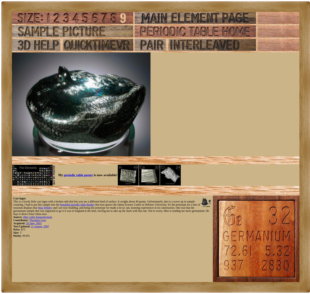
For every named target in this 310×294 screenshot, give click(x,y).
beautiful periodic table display (77, 204)
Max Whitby (45, 207)
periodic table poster (78, 175)
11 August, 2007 (40, 226)
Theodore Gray (37, 220)
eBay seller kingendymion (37, 217)
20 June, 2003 (33, 223)
